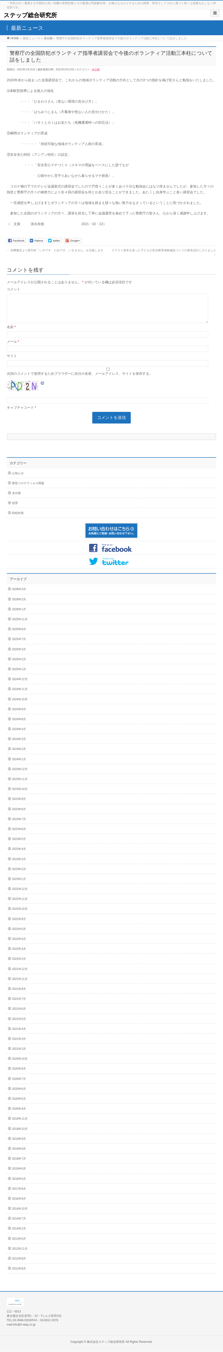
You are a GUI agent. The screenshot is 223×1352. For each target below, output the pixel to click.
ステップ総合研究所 (30, 15)
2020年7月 (19, 1084)
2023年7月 (19, 825)
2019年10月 (20, 1134)
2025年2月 (19, 665)
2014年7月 (19, 1224)
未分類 (96, 69)
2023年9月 (19, 804)
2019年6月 (19, 1174)
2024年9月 (19, 715)
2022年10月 (20, 914)
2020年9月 (19, 1074)
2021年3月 (19, 1044)
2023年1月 (19, 885)
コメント (13, 289)
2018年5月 (19, 1184)
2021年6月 (19, 1014)
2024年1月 (19, 765)
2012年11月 (20, 1254)
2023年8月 (19, 815)
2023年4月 (19, 854)
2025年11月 (20, 625)
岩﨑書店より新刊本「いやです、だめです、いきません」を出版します (55, 250)
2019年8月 (19, 1154)
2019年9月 (19, 1144)
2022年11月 (20, 904)
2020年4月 (19, 1114)
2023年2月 (19, 875)
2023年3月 (19, 865)
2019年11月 (20, 1124)
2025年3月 (19, 655)
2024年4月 (19, 735)
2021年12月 (20, 975)
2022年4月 (19, 944)
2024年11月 (20, 695)
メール (13, 347)
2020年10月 (20, 1064)
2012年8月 (19, 1274)
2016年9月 (19, 1204)
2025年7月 (19, 645)
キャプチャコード (20, 413)
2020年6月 (19, 1094)
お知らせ (18, 479)
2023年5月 (19, 845)
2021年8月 (19, 994)
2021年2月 (19, 1054)
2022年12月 (20, 894)
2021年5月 (19, 1024)
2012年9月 (19, 1264)
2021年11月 (20, 984)
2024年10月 (20, 705)
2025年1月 (19, 675)
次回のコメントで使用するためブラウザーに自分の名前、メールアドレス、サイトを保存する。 (80, 379)
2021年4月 (19, 1034)
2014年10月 (20, 1214)
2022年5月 (19, 935)
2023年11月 (20, 785)
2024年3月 (19, 745)
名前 (11, 333)
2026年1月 (19, 615)
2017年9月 (19, 1194)
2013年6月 (19, 1244)
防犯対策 (18, 519)
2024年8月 (19, 725)
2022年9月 (19, 925)
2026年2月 (19, 605)
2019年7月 (19, 1164)
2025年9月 (19, 635)
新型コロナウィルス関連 (28, 489)
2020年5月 (19, 1104)
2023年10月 (20, 795)
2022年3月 (19, 954)
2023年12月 (20, 775)
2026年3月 (19, 595)
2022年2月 (19, 964)
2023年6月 (19, 835)
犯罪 (15, 509)
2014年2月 (19, 1234)
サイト (12, 362)
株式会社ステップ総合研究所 (106, 1342)
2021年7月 (19, 1004)
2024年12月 (20, 685)
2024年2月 (19, 755)
